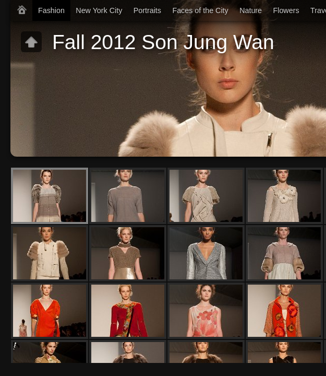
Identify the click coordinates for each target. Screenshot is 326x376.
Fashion (51, 10)
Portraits (147, 10)
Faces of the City (200, 10)
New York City (99, 10)
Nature (250, 10)
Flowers (286, 10)
